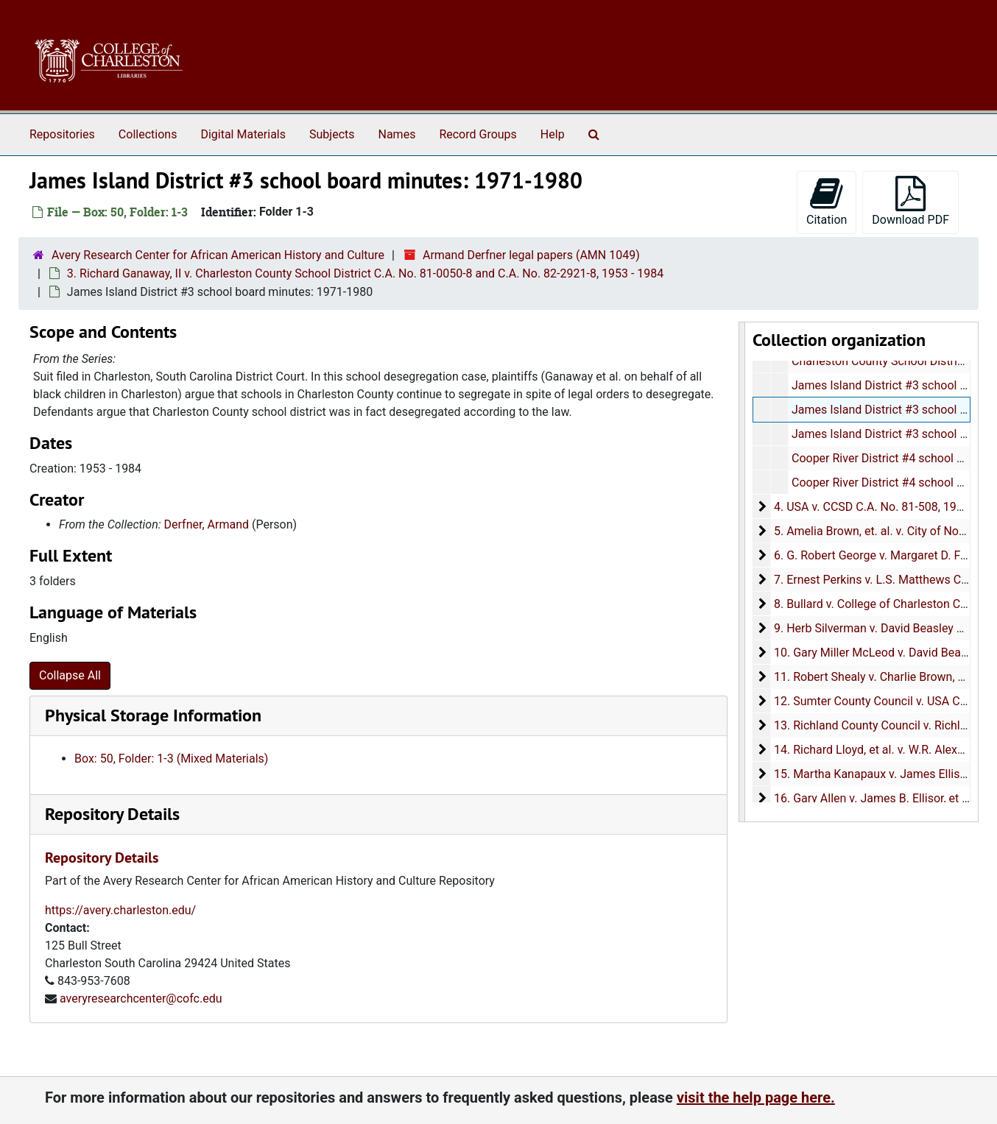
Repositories (62, 134)
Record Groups (477, 134)
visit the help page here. (756, 1097)
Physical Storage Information (153, 715)
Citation (826, 201)
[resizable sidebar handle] (742, 571)
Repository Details (112, 813)
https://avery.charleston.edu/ (120, 910)
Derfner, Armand (206, 524)
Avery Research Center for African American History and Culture (218, 255)
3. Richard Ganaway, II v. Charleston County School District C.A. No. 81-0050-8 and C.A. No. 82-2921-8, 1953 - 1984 (365, 273)
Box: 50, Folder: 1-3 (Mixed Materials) (171, 759)
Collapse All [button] (70, 675)
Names (397, 134)
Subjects (331, 134)
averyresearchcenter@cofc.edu (141, 998)
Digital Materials (243, 134)
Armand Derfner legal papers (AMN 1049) (531, 255)
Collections (148, 134)
